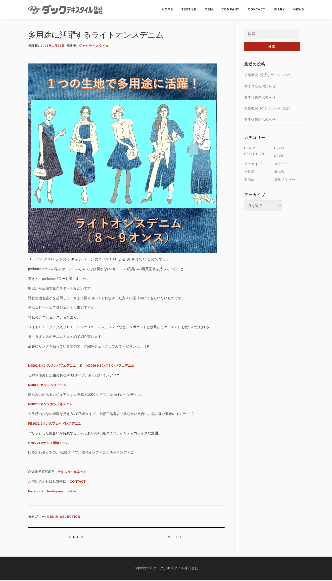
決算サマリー (284, 180)
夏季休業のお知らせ (260, 98)
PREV (77, 538)
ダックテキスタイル (94, 46)
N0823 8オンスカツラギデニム (52, 404)
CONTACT (256, 9)
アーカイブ (253, 164)
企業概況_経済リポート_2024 (267, 109)
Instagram (56, 491)
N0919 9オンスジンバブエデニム (115, 365)
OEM (209, 9)
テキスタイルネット (73, 472)
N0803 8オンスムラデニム (48, 385)
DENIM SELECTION (63, 517)
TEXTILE (188, 9)
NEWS (298, 9)
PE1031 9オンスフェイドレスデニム (56, 423)
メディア (281, 164)
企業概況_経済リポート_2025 (267, 75)
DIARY (279, 9)
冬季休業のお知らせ (260, 86)
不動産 (249, 172)
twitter (74, 491)
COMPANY (230, 9)
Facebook (36, 491)
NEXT (175, 538)
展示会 (279, 172)
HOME (167, 9)
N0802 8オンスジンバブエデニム (54, 365)
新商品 (249, 180)
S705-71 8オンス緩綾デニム (50, 443)
